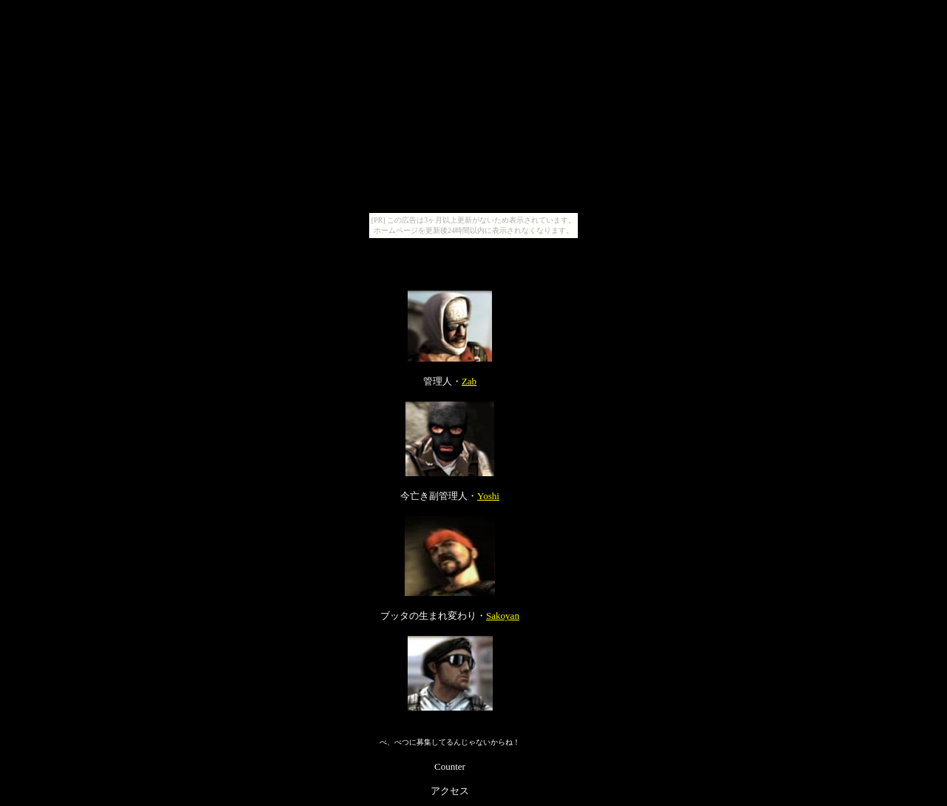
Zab (469, 381)
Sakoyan (502, 615)
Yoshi (488, 495)
